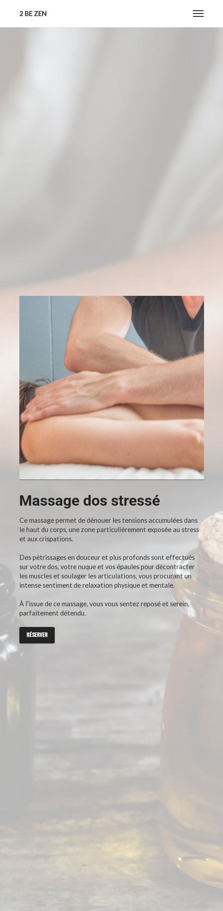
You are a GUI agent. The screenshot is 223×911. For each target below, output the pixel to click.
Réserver (37, 635)
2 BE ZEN (33, 13)
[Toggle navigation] (198, 13)
